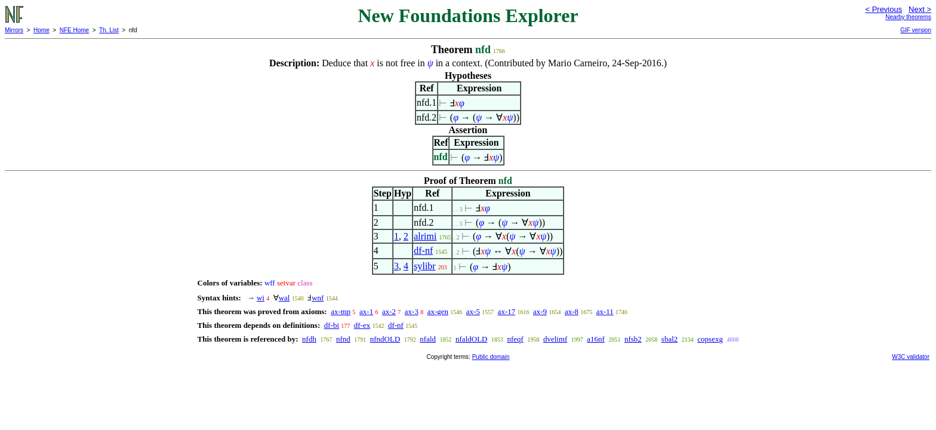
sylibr (424, 266)
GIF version (915, 30)
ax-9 (540, 311)
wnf (318, 297)
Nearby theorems (908, 17)
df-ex (362, 325)
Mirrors (14, 30)
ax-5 (473, 311)
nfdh (309, 338)
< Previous (883, 9)
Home (41, 30)
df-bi (331, 325)
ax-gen (437, 311)
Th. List (109, 30)
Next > (920, 9)
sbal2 (669, 338)
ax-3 (411, 311)
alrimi (425, 236)
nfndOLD (385, 338)
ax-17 (507, 311)
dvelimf (555, 338)
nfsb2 (633, 338)
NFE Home (74, 30)
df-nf (423, 250)
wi (260, 297)
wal (284, 297)
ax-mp (340, 311)
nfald (428, 338)
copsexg (710, 338)
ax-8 (571, 311)
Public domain (491, 357)
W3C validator (910, 357)
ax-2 (389, 311)
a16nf (596, 338)
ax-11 (605, 311)
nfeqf (515, 338)
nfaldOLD (471, 338)
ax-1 (366, 311)
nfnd (343, 338)
